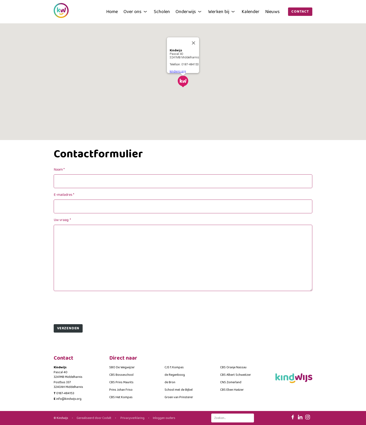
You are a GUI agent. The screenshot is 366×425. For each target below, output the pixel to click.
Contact (300, 11)
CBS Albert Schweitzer (235, 374)
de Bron (170, 382)
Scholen (162, 11)
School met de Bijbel (179, 389)
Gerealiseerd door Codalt (94, 418)
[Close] (193, 43)
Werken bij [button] (222, 11)
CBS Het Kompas (121, 397)
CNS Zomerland (230, 382)
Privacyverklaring (132, 418)
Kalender (251, 11)
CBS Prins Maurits (121, 382)
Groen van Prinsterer (179, 397)
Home (112, 11)
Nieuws (272, 11)
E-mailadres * (64, 195)
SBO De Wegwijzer (122, 367)
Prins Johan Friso (121, 389)
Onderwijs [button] (189, 11)
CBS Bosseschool (121, 374)
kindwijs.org (178, 71)
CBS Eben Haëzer (232, 389)
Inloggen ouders (164, 418)
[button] (183, 81)
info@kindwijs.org (68, 398)
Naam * (59, 169)
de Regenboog (175, 374)
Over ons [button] (135, 11)
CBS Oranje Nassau (233, 367)
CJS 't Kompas (174, 367)
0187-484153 (65, 393)
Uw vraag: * (62, 220)
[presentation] (89, 306)
